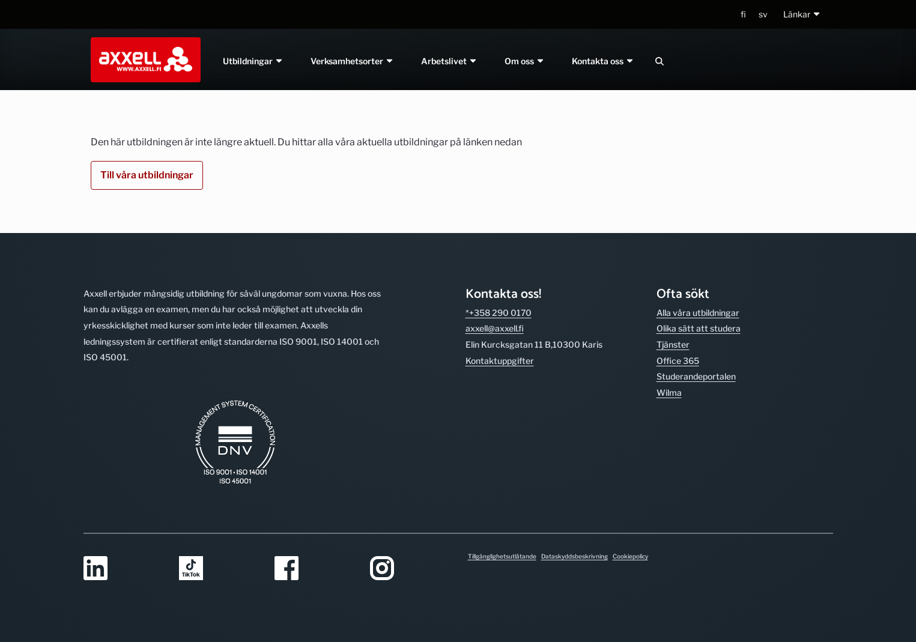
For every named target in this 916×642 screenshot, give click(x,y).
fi (743, 14)
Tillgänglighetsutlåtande (502, 556)
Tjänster (673, 344)
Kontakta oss (603, 61)
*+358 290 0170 (499, 312)
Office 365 (678, 361)
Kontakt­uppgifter (500, 361)
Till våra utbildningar (146, 175)
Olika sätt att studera (699, 328)
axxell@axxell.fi (495, 328)
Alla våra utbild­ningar (698, 312)
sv (763, 14)
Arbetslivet (449, 61)
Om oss (525, 61)
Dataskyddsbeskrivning (574, 556)
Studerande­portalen (696, 376)
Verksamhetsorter (353, 61)
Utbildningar (253, 61)
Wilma (669, 392)
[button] (802, 15)
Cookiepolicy (630, 556)
